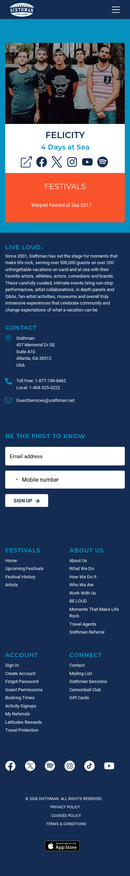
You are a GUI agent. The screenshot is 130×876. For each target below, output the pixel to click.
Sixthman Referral (86, 632)
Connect (85, 655)
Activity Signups (20, 706)
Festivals (65, 186)
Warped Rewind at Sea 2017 (61, 205)
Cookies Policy (65, 815)
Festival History (20, 577)
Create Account (20, 673)
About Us (86, 550)
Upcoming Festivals (24, 568)
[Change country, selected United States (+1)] (13, 479)
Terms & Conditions (65, 823)
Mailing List (80, 673)
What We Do (81, 568)
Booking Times (20, 697)
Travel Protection (21, 730)
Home (11, 560)
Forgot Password (21, 681)
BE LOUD (78, 601)
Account (21, 655)
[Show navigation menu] (116, 10)
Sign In (12, 665)
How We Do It (82, 577)
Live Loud (24, 247)
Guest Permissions (24, 689)
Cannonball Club (85, 689)
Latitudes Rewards (23, 722)
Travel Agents (82, 624)
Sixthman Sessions (88, 681)
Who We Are (81, 584)
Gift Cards (79, 697)
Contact (21, 327)
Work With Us (82, 593)
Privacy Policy (65, 806)
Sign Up (27, 500)
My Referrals (17, 714)
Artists (11, 584)
